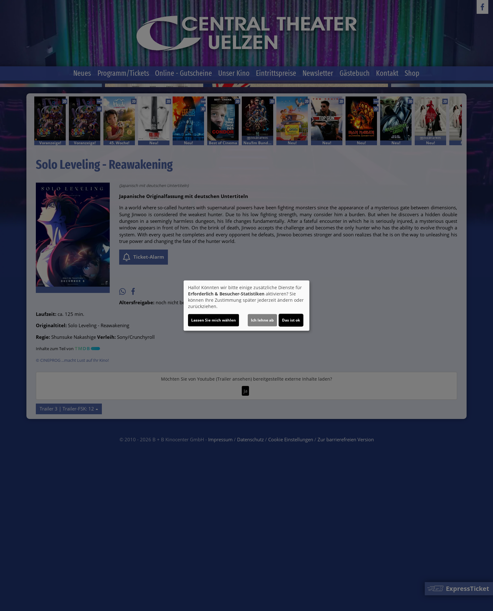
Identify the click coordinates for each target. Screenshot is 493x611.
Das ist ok (291, 320)
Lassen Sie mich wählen (213, 320)
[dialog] (246, 305)
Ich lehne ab (262, 320)
